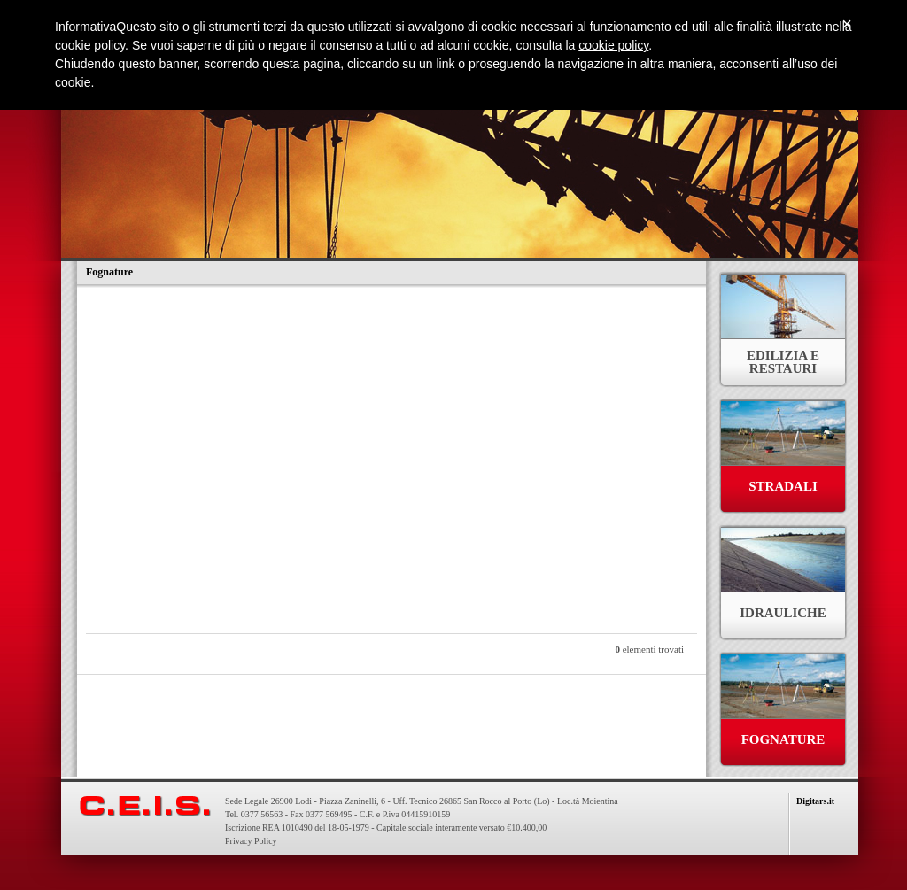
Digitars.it (815, 801)
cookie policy (613, 45)
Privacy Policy (251, 841)
